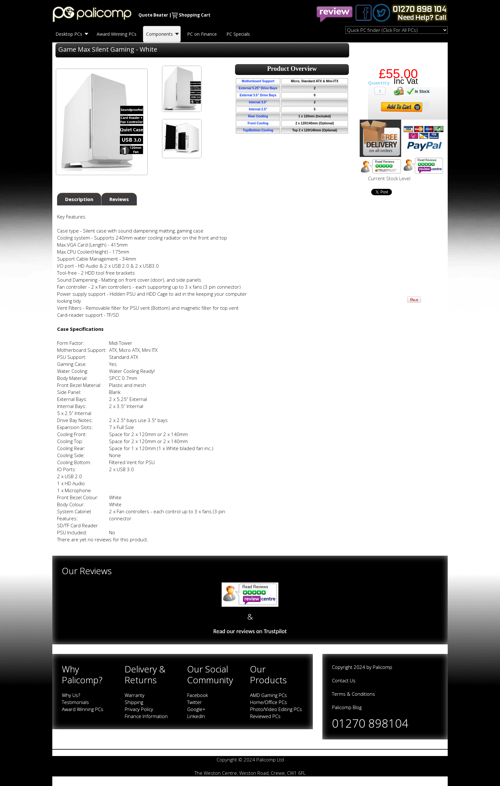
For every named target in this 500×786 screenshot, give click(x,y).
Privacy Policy (139, 709)
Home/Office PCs (268, 702)
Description (79, 199)
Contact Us (344, 680)
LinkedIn (196, 716)
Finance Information (146, 716)
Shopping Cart (194, 15)
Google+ (196, 709)
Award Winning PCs (82, 709)
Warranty (134, 695)
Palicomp (382, 667)
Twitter (194, 702)
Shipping (134, 702)
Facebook (197, 695)
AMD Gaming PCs (268, 695)
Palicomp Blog (347, 707)
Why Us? (71, 695)
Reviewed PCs (265, 716)
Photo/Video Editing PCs (276, 709)
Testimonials (75, 702)
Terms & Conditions (353, 694)
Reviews (119, 199)
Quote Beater (153, 15)
